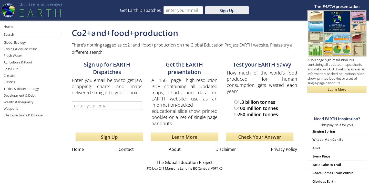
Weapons (11, 108)
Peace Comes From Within (332, 173)
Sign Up (227, 10)
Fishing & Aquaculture (20, 49)
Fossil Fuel (11, 69)
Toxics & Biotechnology (21, 88)
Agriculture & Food (18, 62)
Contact (126, 149)
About (175, 149)
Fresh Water (13, 55)
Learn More (184, 137)
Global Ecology (15, 42)
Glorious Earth (323, 181)
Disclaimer (226, 149)
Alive (316, 148)
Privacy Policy (284, 149)
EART (40, 13)
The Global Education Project (185, 162)
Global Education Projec (40, 4)
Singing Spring (323, 131)
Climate (9, 75)
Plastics (9, 82)
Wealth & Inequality (19, 102)
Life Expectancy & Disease (23, 115)
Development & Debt (20, 95)
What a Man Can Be (327, 139)
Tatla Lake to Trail (326, 164)
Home (8, 26)
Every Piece (321, 156)
